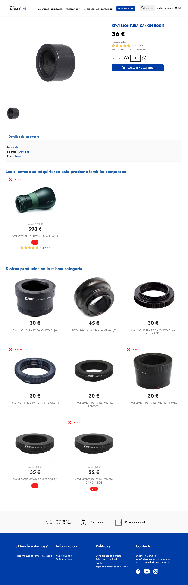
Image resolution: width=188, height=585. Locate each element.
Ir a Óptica (123, 8)
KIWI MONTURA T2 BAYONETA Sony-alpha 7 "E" (152, 332)
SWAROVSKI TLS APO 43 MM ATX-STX (35, 236)
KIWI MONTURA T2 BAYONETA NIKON (35, 403)
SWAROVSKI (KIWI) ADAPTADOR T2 (35, 479)
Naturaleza (57, 9)
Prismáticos (43, 9)
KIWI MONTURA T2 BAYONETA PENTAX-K (94, 404)
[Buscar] (147, 8)
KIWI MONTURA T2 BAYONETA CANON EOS (94, 481)
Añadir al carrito (137, 68)
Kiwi (17, 147)
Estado (10, 156)
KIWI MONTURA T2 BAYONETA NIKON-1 (153, 404)
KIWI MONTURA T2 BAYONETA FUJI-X (35, 330)
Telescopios (72, 9)
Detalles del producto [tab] (24, 136)
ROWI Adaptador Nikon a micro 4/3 (94, 330)
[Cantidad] (135, 58)
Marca (10, 147)
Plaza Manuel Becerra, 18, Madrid (34, 555)
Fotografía (107, 9)
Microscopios (91, 9)
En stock (11, 151)
